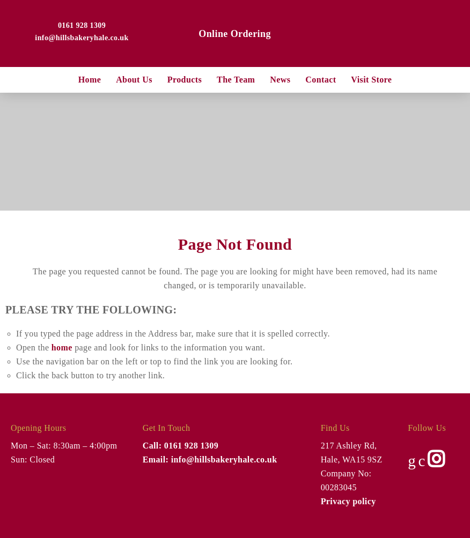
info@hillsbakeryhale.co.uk (81, 38)
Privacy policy (348, 501)
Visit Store (371, 79)
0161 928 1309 (82, 25)
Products (184, 79)
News (280, 79)
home (62, 347)
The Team (236, 79)
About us (134, 79)
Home (89, 79)
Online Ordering (235, 33)
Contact (320, 79)
